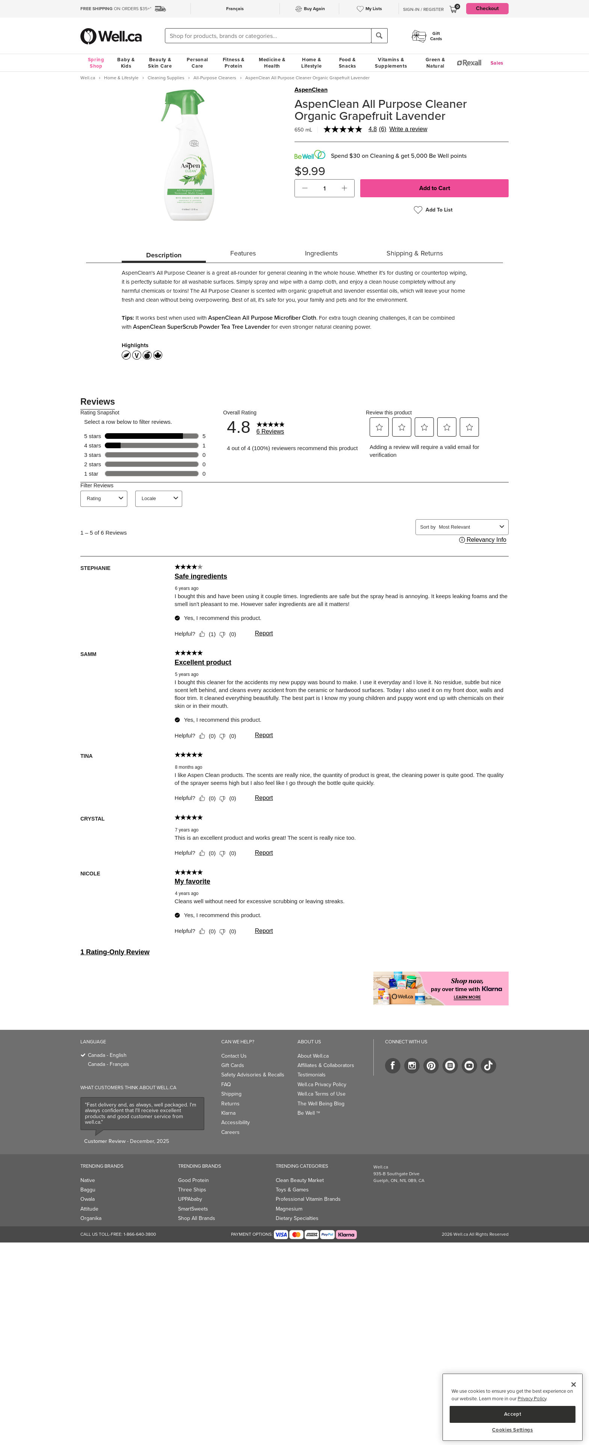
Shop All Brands (196, 1218)
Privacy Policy (532, 1398)
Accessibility (235, 1122)
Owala (87, 1199)
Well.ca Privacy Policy (322, 1084)
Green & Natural (435, 62)
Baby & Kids (125, 62)
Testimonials (312, 1075)
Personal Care (197, 62)
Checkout (487, 8)
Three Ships (192, 1190)
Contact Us (234, 1056)
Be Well (309, 1113)
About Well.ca (313, 1056)
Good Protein (193, 1180)
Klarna (228, 1113)
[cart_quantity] (325, 188)
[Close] (573, 1384)
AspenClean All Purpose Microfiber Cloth (262, 317)
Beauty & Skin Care (160, 62)
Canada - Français (108, 1064)
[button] (305, 188)
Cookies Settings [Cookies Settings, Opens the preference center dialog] (512, 1430)
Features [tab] (243, 253)
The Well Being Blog (321, 1104)
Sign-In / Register (423, 9)
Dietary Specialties (297, 1218)
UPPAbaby (190, 1199)
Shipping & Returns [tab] (415, 253)
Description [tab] (163, 255)
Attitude (89, 1209)
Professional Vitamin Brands (308, 1199)
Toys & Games (292, 1190)
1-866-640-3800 (140, 1234)
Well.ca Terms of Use (322, 1094)
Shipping (231, 1094)
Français (235, 8)
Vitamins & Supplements (391, 62)
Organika (90, 1218)
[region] (512, 1407)
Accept (512, 1414)
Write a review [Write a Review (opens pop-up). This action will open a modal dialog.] (408, 129)
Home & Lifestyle (311, 62)
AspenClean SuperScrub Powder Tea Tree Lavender (201, 326)
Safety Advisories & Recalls (252, 1075)
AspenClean (311, 90)
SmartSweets (193, 1209)
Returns (230, 1104)
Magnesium (289, 1209)
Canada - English (107, 1055)
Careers (230, 1132)
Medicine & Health (272, 62)
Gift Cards (232, 1065)
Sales (497, 63)
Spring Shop (96, 62)
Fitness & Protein (234, 62)
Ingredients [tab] (321, 253)
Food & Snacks (347, 62)
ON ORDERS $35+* (115, 8)
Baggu (87, 1190)
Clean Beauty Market (300, 1180)
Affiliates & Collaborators (326, 1065)
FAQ (226, 1084)
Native (87, 1180)
